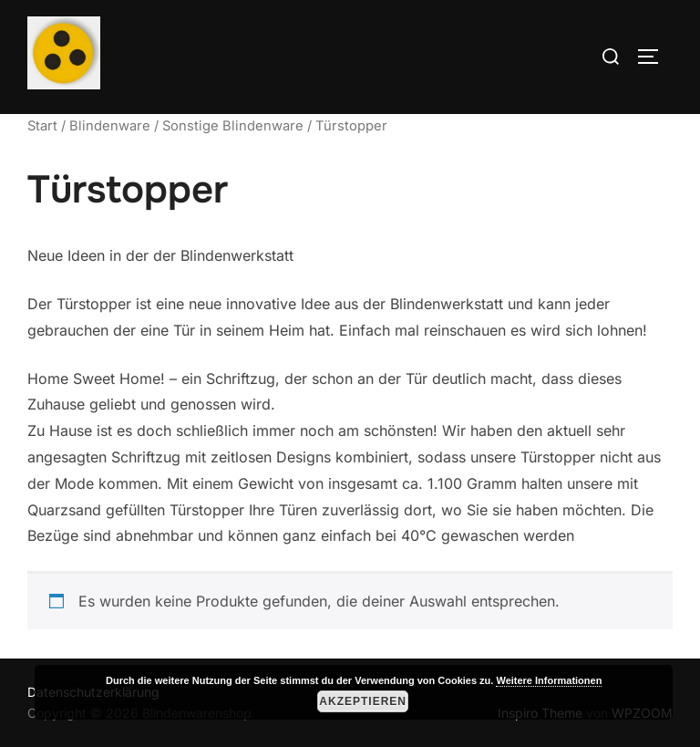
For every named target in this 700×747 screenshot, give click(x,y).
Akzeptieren (363, 701)
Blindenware (109, 126)
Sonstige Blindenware (233, 126)
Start (42, 126)
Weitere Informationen (549, 680)
